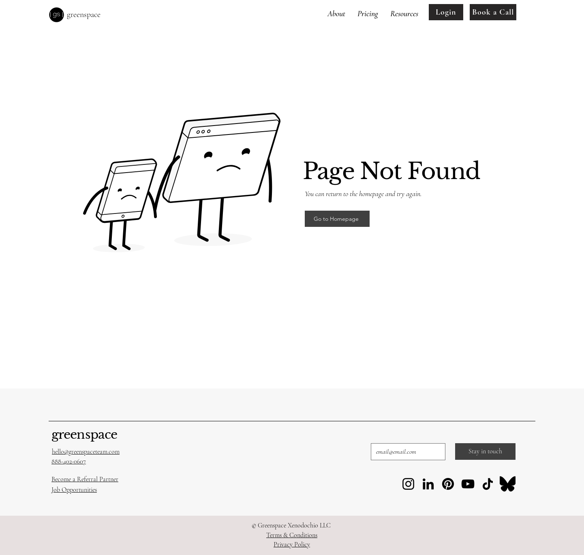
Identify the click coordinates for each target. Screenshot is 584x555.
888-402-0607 (68, 461)
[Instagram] (408, 484)
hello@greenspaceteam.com (86, 452)
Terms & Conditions (291, 535)
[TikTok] (488, 484)
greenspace (84, 434)
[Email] (405, 452)
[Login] (446, 12)
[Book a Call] (493, 12)
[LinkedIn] (428, 484)
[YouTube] (468, 484)
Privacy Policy (292, 544)
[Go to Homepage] (337, 219)
